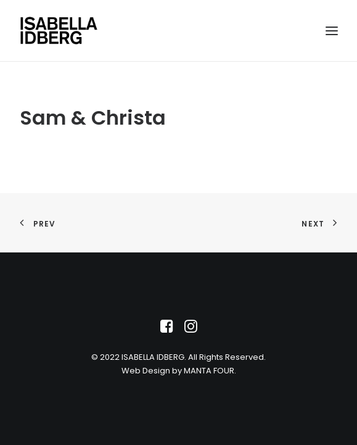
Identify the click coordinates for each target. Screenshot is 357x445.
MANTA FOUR (209, 370)
